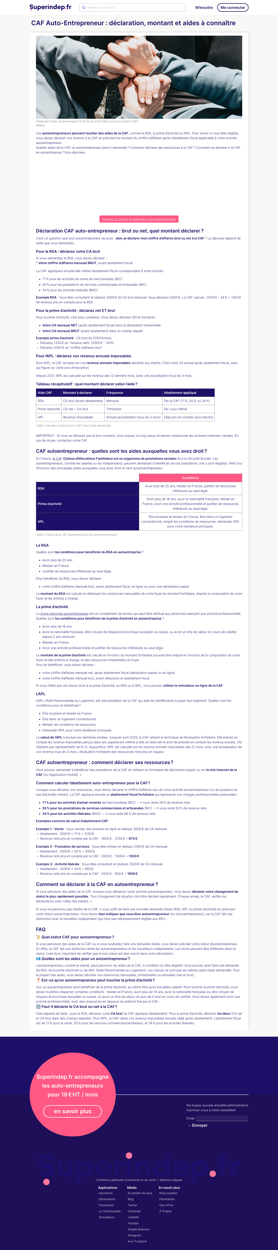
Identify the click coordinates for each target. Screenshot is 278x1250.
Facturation (106, 1205)
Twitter (132, 1205)
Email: (191, 1118)
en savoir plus (72, 1111)
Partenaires (167, 1199)
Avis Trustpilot (137, 1241)
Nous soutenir (168, 1193)
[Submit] (83, 7)
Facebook (134, 1211)
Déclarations (107, 1199)
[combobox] (132, 7)
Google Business (139, 1229)
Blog (131, 1199)
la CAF (57, 458)
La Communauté (110, 1211)
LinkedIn (133, 1217)
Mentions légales (171, 1180)
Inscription (106, 1193)
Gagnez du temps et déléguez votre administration (139, 219)
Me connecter (233, 7)
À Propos (165, 1211)
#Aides (40, 125)
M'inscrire (204, 7)
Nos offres (166, 1205)
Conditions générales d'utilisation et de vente (126, 1180)
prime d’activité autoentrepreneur (64, 614)
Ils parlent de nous (140, 1193)
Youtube (133, 1223)
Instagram (134, 1235)
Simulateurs (106, 1217)
